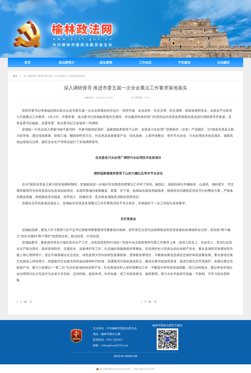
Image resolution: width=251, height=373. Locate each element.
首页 (15, 76)
